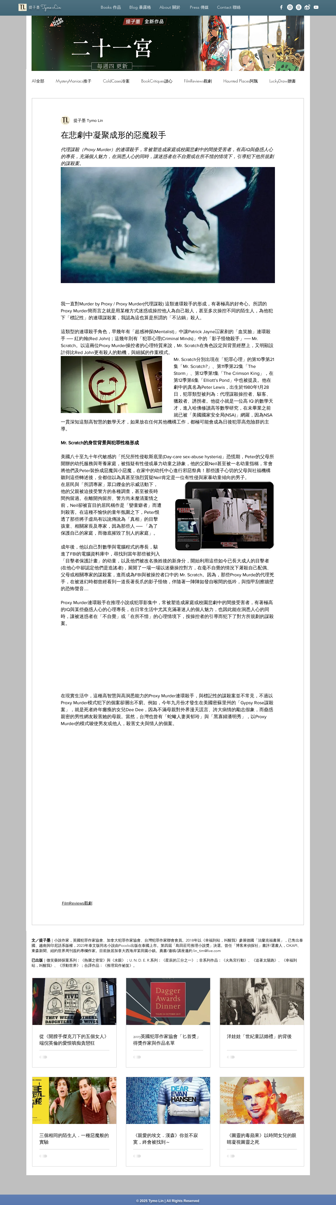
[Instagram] (290, 7)
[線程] (299, 7)
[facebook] (281, 7)
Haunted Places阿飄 (240, 80)
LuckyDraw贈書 (282, 80)
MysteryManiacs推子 (73, 80)
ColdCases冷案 (116, 80)
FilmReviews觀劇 (198, 80)
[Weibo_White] (307, 7)
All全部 (38, 80)
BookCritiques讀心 (156, 80)
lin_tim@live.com (207, 951)
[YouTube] (316, 7)
